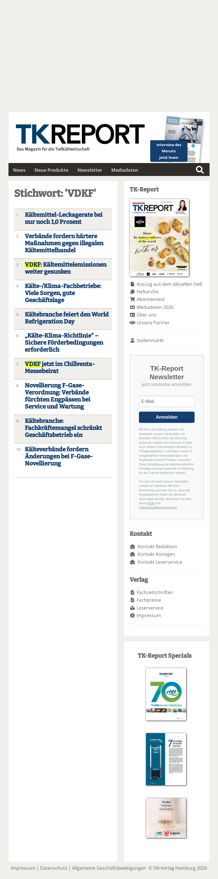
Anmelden (167, 417)
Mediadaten (124, 170)
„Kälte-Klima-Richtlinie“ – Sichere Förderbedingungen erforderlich (64, 342)
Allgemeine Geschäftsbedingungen (109, 868)
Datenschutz (53, 868)
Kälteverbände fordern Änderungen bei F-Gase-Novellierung (59, 456)
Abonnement (151, 299)
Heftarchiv (148, 292)
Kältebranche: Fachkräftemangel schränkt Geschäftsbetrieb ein (63, 428)
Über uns (146, 315)
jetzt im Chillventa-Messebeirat (60, 368)
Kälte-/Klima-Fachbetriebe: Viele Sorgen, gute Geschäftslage (63, 293)
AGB (151, 503)
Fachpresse (149, 600)
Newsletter (89, 170)
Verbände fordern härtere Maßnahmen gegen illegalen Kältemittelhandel (64, 243)
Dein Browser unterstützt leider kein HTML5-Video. (108, 56)
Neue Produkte (51, 170)
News (19, 170)
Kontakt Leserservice (160, 562)
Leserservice (150, 608)
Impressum (149, 615)
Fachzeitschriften (155, 592)
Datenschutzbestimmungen (157, 507)
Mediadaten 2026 (155, 307)
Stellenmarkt (150, 340)
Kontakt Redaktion (157, 546)
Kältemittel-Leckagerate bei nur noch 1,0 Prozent (64, 218)
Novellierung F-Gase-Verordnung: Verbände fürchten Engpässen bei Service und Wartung (57, 396)
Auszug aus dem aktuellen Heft (169, 284)
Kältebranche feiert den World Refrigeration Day (67, 318)
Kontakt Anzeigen (156, 554)
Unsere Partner (153, 323)
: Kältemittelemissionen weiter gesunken (65, 268)
